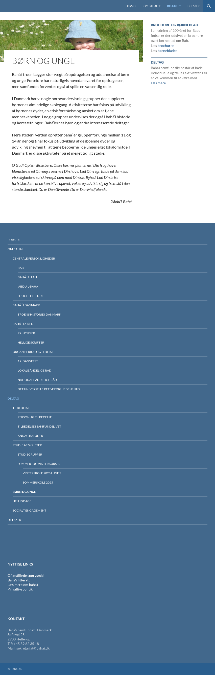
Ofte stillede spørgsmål (26, 575)
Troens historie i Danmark (39, 314)
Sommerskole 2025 (38, 482)
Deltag (172, 6)
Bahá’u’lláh (27, 277)
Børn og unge (24, 492)
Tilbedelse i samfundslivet (39, 426)
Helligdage (22, 501)
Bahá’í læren (23, 324)
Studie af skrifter (27, 445)
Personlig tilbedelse (35, 417)
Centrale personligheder (34, 258)
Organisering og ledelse (33, 352)
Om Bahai (150, 6)
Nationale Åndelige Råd (37, 380)
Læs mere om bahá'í (23, 584)
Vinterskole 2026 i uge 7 (42, 473)
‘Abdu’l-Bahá (28, 286)
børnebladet (167, 50)
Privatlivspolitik (20, 589)
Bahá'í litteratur (20, 580)
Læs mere (158, 83)
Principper (26, 333)
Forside (131, 6)
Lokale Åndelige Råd (34, 370)
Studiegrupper (30, 454)
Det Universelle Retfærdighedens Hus (49, 389)
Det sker (193, 6)
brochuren (166, 45)
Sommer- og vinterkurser (39, 464)
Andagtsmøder (30, 436)
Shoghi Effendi (30, 296)
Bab (21, 268)
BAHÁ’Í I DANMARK (26, 305)
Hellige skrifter (31, 342)
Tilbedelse (21, 408)
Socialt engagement (29, 510)
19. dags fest (28, 361)
